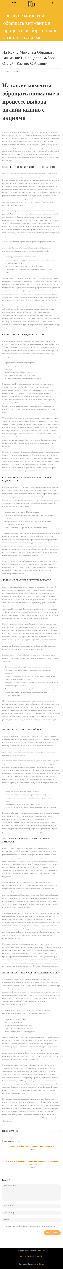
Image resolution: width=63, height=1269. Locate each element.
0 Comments (16, 71)
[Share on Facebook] (52, 1131)
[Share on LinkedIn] (58, 1131)
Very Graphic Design (37, 1264)
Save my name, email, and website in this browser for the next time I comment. (31, 1226)
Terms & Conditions (26, 1256)
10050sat (6, 71)
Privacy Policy (38, 1256)
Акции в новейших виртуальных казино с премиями (31, 1146)
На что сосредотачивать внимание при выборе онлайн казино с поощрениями (31, 1162)
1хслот (53, 148)
